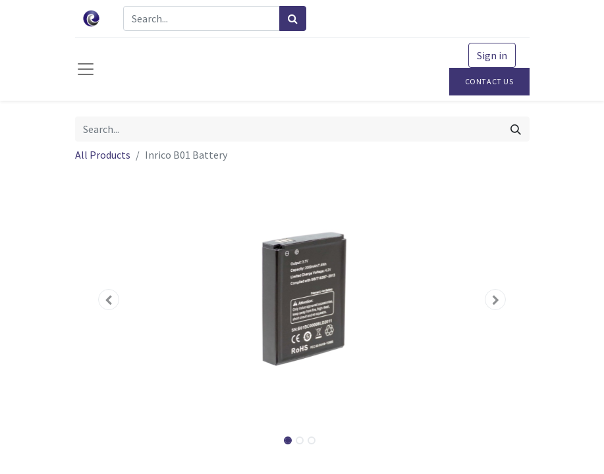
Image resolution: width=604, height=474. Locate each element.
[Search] (292, 18)
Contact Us (489, 81)
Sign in (492, 55)
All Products (102, 154)
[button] (109, 299)
